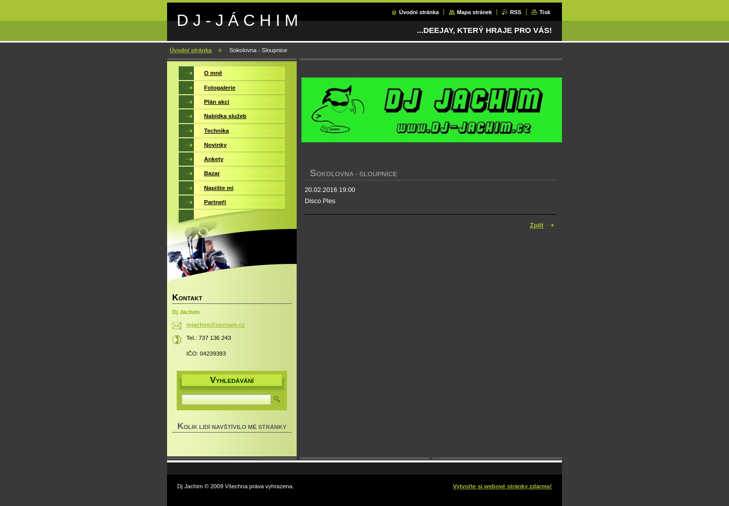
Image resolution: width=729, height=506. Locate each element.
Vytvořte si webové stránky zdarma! (502, 486)
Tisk (544, 12)
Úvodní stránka (419, 12)
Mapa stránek (474, 12)
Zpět (537, 225)
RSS (515, 12)
